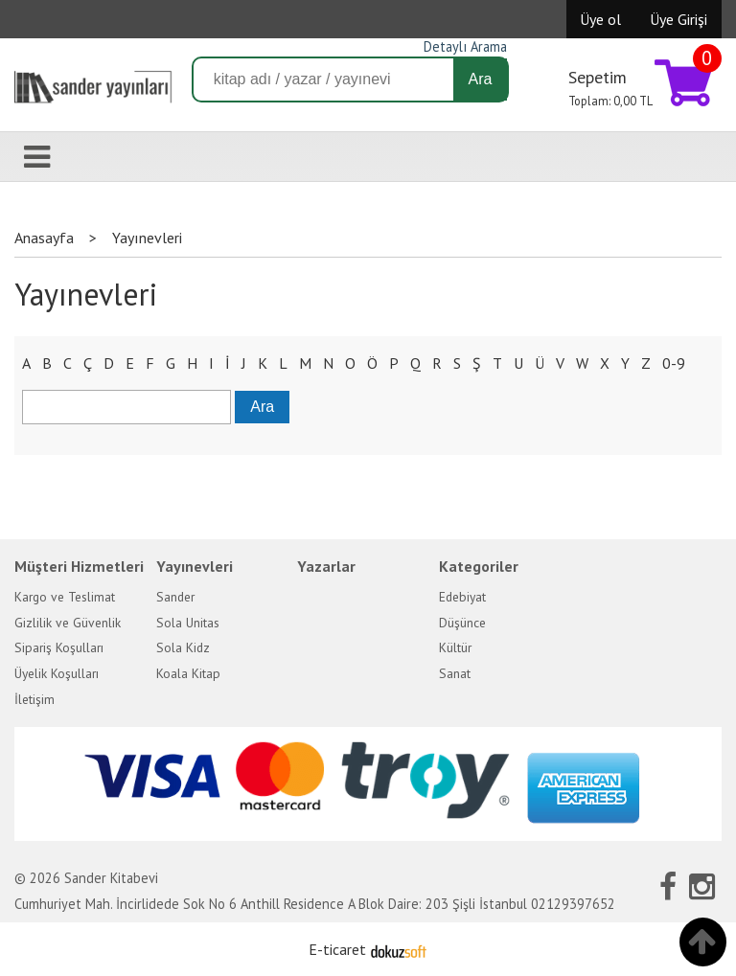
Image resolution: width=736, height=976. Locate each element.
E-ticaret (337, 949)
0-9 (673, 363)
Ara (481, 79)
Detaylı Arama (465, 46)
